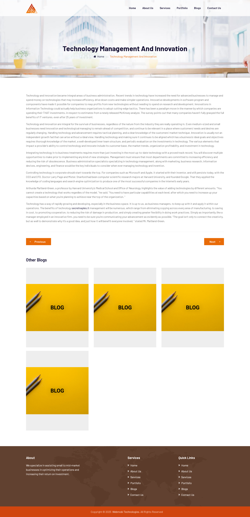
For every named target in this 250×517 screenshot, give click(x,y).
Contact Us (214, 8)
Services (165, 8)
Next (215, 241)
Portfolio (182, 8)
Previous (38, 241)
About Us (147, 8)
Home (132, 8)
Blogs (197, 8)
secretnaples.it (80, 208)
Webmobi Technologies (125, 511)
